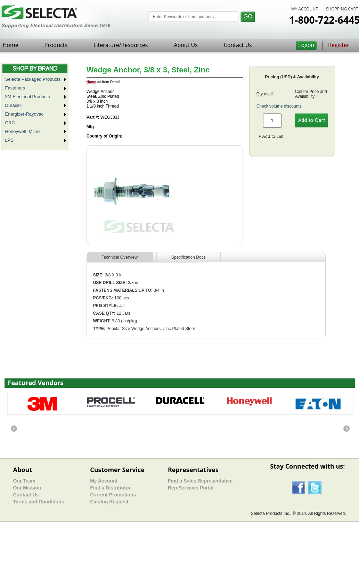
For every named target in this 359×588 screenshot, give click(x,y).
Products (55, 45)
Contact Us (238, 45)
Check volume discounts (279, 106)
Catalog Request (109, 501)
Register (338, 44)
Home (10, 45)
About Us (186, 45)
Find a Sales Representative (200, 481)
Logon (306, 44)
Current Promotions (113, 494)
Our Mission (27, 488)
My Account (103, 481)
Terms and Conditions (38, 501)
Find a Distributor (110, 488)
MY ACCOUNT (304, 9)
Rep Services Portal (191, 488)
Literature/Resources (120, 45)
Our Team (24, 481)
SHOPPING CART (342, 9)
